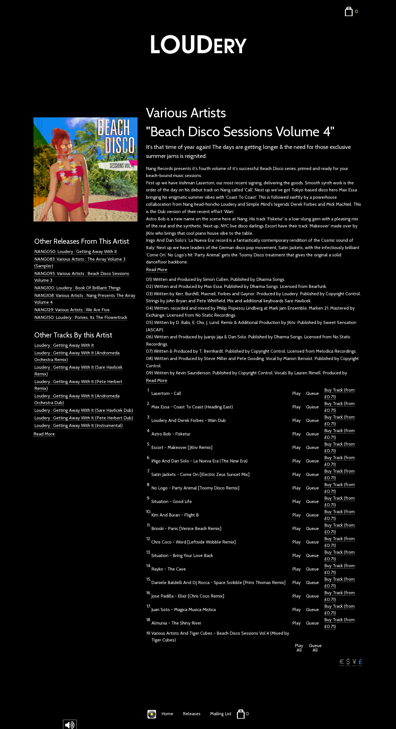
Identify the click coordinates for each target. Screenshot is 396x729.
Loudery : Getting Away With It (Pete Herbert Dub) (83, 418)
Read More (44, 434)
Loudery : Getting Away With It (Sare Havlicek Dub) (83, 410)
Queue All (315, 647)
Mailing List (220, 713)
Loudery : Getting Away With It (64, 345)
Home (167, 713)
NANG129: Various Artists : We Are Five (72, 309)
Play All (299, 647)
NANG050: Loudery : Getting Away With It (75, 251)
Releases (192, 713)
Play (296, 393)
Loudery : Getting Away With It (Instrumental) (78, 425)
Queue (312, 393)
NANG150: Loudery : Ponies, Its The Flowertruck (80, 317)
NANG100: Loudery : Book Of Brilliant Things (77, 287)
